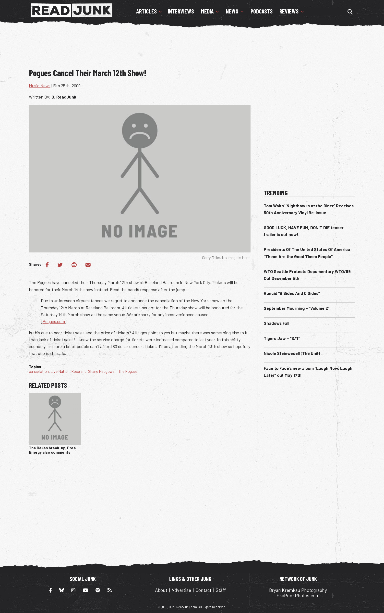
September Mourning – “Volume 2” (296, 308)
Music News (39, 85)
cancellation (39, 371)
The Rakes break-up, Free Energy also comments (52, 449)
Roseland (78, 371)
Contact (203, 590)
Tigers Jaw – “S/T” (282, 338)
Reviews (289, 11)
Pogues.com (54, 321)
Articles (146, 11)
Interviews (181, 11)
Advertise (181, 590)
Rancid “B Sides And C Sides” (292, 293)
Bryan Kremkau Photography (298, 590)
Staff (221, 590)
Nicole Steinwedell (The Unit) (292, 353)
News (232, 11)
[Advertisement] (192, 50)
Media (207, 11)
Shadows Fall (276, 323)
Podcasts (262, 11)
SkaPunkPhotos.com (298, 595)
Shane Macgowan (102, 371)
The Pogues (128, 371)
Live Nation (60, 371)
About (161, 590)
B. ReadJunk (63, 97)
